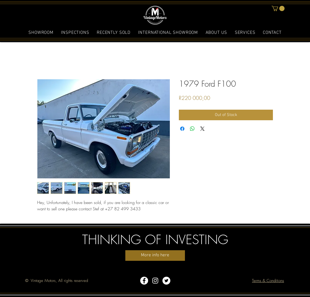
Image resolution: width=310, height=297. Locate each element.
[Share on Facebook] (182, 129)
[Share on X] (202, 129)
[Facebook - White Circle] (144, 281)
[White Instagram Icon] (155, 281)
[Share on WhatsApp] (192, 129)
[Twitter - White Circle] (166, 281)
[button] (278, 8)
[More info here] (155, 255)
